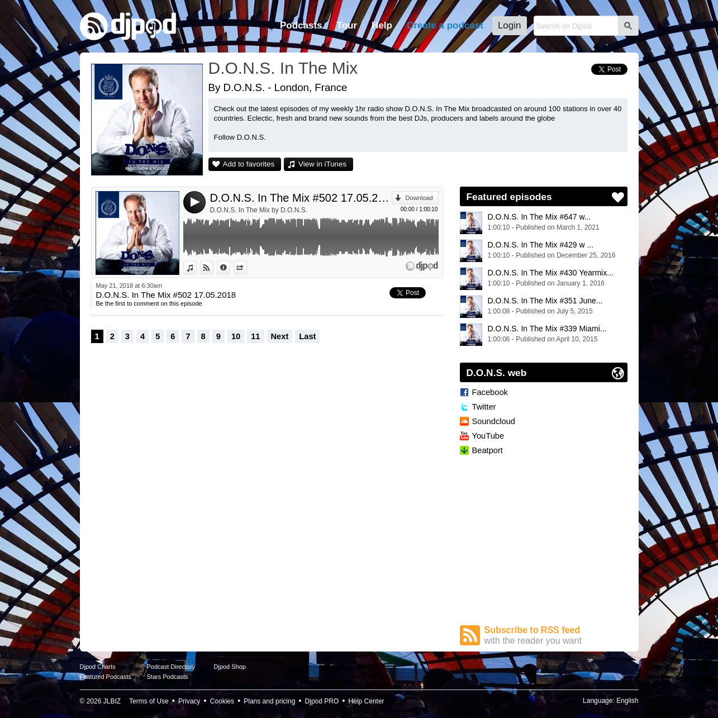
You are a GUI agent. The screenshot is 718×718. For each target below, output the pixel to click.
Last (307, 336)
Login (509, 25)
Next (280, 336)
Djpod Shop (230, 666)
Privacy (189, 701)
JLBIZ (112, 701)
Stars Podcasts (167, 676)
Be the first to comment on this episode (149, 303)
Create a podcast (445, 25)
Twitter (484, 406)
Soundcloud (493, 421)
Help (382, 25)
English (627, 701)
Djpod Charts (98, 666)
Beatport (487, 450)
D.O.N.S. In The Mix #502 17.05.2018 (301, 198)
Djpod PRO (322, 701)
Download (419, 197)
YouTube (488, 435)
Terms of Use (149, 701)
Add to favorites (249, 164)
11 (255, 336)
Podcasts (301, 25)
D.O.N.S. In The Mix (283, 68)
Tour (347, 25)
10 (235, 336)
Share (246, 267)
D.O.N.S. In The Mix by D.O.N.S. (259, 210)
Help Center (366, 701)
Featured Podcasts (105, 676)
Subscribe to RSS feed (555, 635)
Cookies (222, 701)
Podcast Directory (171, 666)
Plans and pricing (269, 701)
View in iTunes (322, 164)
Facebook (490, 392)
